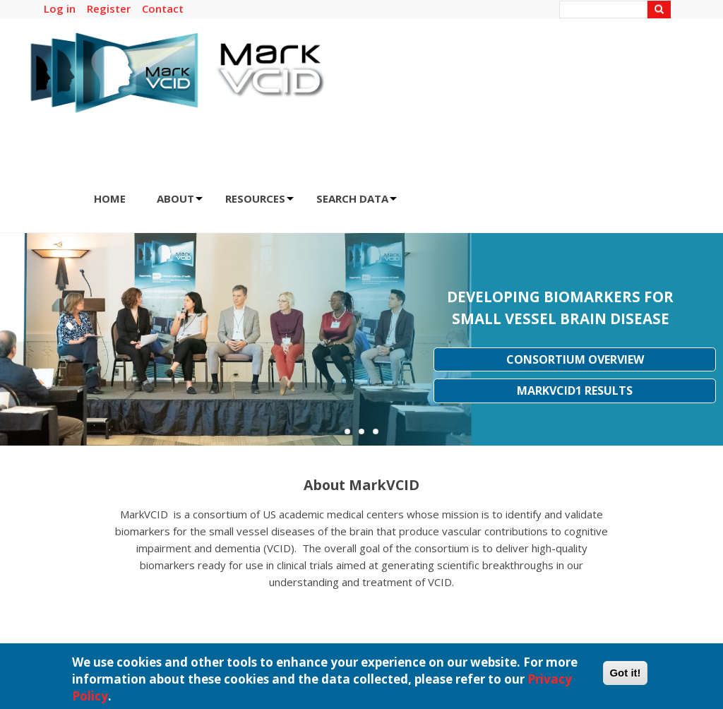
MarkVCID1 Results (575, 390)
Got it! (624, 677)
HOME (110, 198)
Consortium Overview (575, 359)
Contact (163, 8)
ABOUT (180, 203)
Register (109, 8)
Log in (60, 8)
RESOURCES (259, 203)
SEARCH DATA (356, 203)
